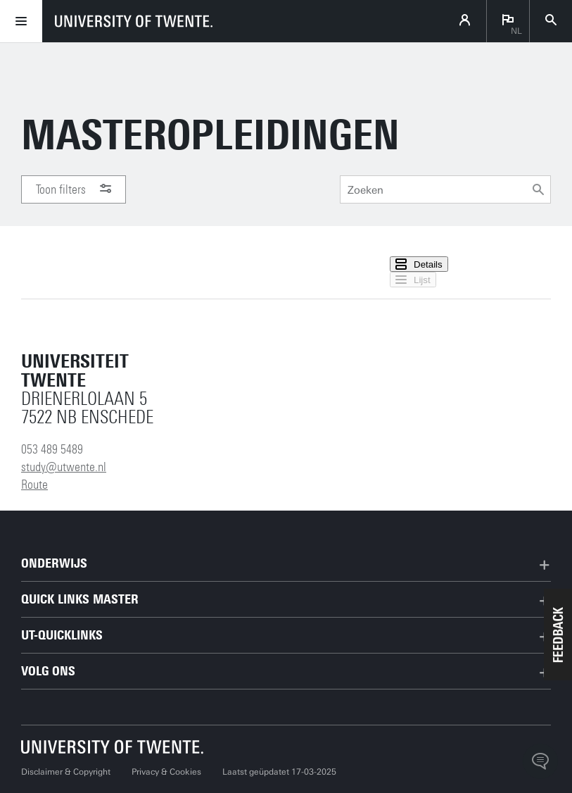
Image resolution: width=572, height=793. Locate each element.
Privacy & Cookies (166, 772)
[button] (558, 634)
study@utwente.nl (63, 467)
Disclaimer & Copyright (65, 772)
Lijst (413, 279)
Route (34, 484)
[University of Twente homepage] (133, 21)
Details (419, 264)
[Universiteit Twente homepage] (112, 746)
